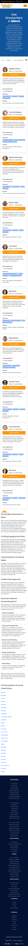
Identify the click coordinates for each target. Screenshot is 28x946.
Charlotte (4, 707)
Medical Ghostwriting (14, 816)
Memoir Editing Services (14, 865)
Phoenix (3, 756)
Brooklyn (3, 704)
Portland (3, 759)
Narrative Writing (14, 806)
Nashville (3, 747)
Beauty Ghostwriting (14, 818)
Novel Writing (14, 808)
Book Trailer (14, 886)
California (14, 917)
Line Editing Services (14, 863)
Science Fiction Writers (14, 822)
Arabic (14, 906)
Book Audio (14, 884)
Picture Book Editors (14, 875)
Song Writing (14, 785)
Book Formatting (14, 857)
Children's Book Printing (14, 894)
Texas (14, 923)
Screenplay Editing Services (14, 871)
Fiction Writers (14, 842)
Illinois (14, 927)
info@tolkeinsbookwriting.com (8, 1)
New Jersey (14, 925)
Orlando (3, 753)
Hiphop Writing (14, 836)
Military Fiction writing (14, 830)
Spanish (14, 902)
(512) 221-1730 (19, 1)
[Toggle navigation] (25, 6)
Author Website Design (14, 888)
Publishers (14, 916)
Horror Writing (14, 851)
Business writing (14, 834)
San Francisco (5, 765)
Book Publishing (14, 890)
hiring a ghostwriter (6, 608)
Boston (3, 698)
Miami (2, 744)
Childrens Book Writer (14, 791)
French (14, 904)
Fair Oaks (3, 729)
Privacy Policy (9, 940)
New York (14, 919)
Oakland (3, 750)
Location (8, 60)
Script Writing (14, 805)
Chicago (3, 711)
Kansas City (4, 738)
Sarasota (3, 768)
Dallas (2, 723)
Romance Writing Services (14, 844)
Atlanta (3, 692)
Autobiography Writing (14, 828)
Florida (14, 921)
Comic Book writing (14, 832)
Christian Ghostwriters (14, 798)
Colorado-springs (6, 717)
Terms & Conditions (17, 940)
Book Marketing (14, 892)
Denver (3, 726)
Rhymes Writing (14, 789)
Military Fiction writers (14, 824)
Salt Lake (3, 762)
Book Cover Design (14, 883)
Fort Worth (4, 732)
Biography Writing (14, 793)
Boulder (3, 701)
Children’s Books (14, 812)
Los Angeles (4, 741)
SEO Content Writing (14, 803)
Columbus (4, 720)
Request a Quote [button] (14, 74)
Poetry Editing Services (14, 869)
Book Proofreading (14, 861)
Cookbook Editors (14, 876)
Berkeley (3, 695)
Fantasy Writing (14, 847)
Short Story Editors (14, 873)
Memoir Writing (14, 787)
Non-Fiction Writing (14, 794)
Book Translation (14, 908)
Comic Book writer (14, 826)
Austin (2, 771)
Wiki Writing (14, 810)
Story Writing (14, 783)
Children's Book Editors (14, 859)
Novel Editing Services (14, 867)
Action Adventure (14, 846)
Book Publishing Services (14, 896)
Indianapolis (4, 735)
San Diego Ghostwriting (14, 796)
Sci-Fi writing (14, 849)
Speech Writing (14, 814)
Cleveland (4, 714)
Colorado (14, 929)
